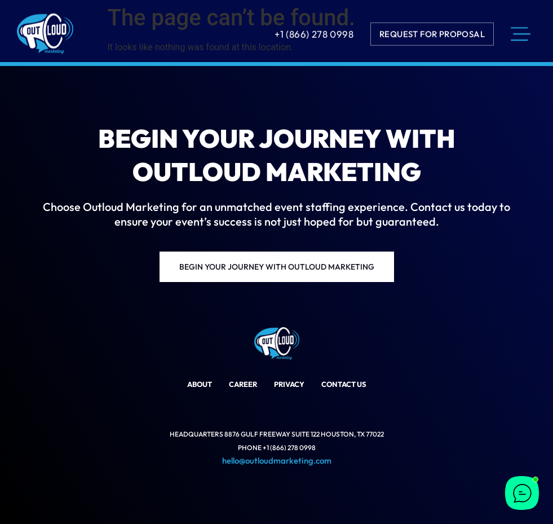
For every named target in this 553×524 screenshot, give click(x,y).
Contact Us (343, 384)
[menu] (520, 32)
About (199, 384)
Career (243, 384)
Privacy (289, 384)
